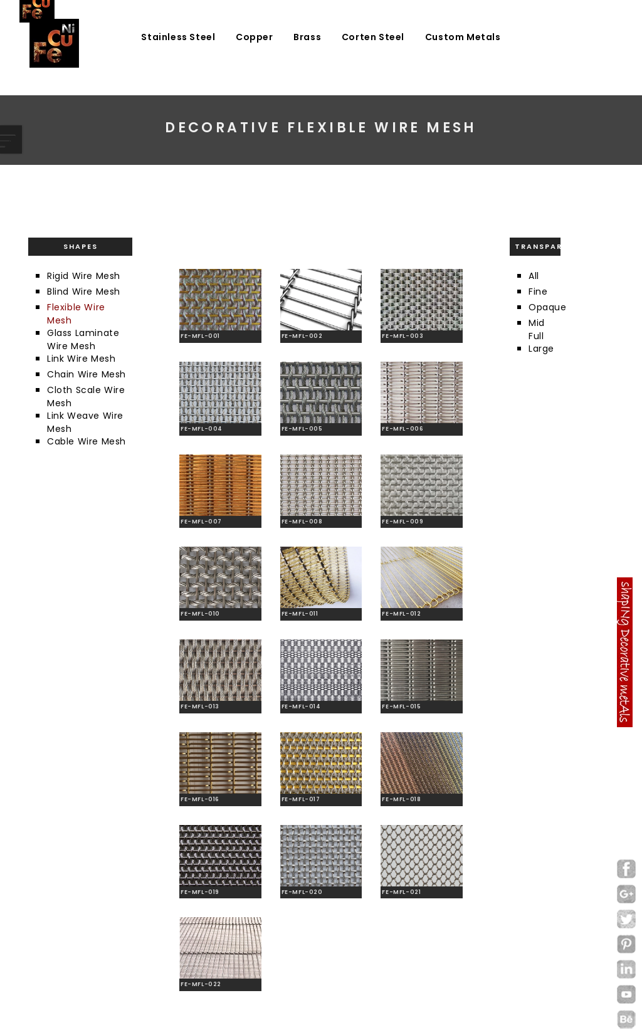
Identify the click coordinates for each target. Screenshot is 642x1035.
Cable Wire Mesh (86, 441)
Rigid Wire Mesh (83, 276)
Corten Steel (373, 37)
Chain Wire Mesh (86, 374)
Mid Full (537, 329)
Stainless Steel (178, 37)
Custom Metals (463, 37)
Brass (307, 37)
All (534, 276)
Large (541, 348)
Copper (254, 37)
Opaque (548, 307)
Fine (538, 291)
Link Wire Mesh (81, 358)
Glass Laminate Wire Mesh (83, 339)
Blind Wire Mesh (83, 291)
